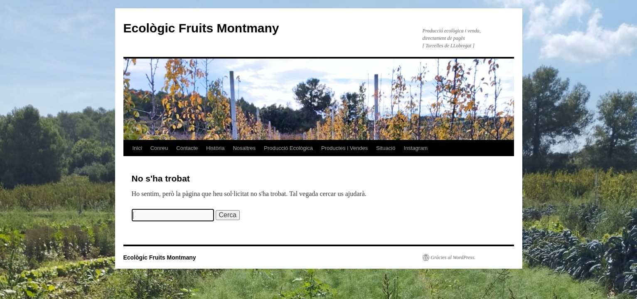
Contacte (187, 148)
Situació (385, 148)
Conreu (159, 148)
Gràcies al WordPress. (453, 257)
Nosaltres (244, 148)
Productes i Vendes (344, 148)
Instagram (415, 148)
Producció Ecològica (288, 148)
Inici (137, 148)
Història (215, 148)
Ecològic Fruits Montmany (201, 28)
